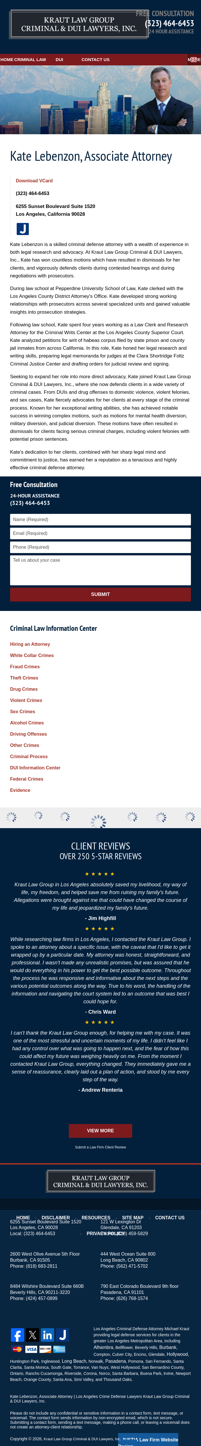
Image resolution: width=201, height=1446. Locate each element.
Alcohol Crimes (27, 711)
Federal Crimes (26, 767)
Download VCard (35, 169)
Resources (97, 1202)
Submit (100, 583)
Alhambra (102, 1335)
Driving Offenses (28, 722)
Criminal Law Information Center (53, 617)
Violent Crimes (26, 689)
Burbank (164, 1335)
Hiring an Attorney (30, 633)
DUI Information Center (35, 756)
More (188, 48)
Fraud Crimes (25, 655)
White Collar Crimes (32, 644)
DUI (94, 48)
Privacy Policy (106, 1210)
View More (100, 1119)
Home (15, 48)
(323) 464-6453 (169, 23)
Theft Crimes (24, 666)
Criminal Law (57, 48)
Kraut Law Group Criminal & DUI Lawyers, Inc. (85, 1425)
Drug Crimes (24, 677)
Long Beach (73, 1347)
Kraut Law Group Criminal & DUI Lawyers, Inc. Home (64, 21)
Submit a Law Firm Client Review (100, 1136)
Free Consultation (34, 473)
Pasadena (112, 1347)
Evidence (20, 779)
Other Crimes (24, 734)
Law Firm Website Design (160, 1425)
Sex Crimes (22, 700)
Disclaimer (60, 1202)
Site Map (132, 1202)
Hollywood (176, 1341)
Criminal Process (29, 745)
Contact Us (131, 48)
